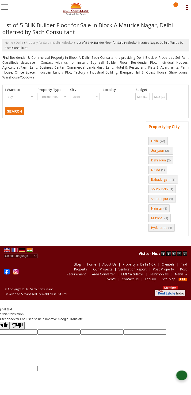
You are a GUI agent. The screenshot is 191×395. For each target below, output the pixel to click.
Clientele (168, 264)
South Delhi (159, 189)
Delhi (19, 43)
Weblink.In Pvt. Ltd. (54, 294)
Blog (77, 264)
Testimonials (159, 274)
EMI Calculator (132, 274)
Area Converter (103, 274)
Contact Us (130, 279)
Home (9, 43)
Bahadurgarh (161, 179)
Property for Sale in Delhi (43, 43)
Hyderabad (159, 227)
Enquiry (150, 279)
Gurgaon (157, 150)
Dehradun (158, 160)
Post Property (163, 269)
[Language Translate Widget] (21, 256)
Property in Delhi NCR (139, 264)
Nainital (156, 208)
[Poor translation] (17, 325)
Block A (68, 43)
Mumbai (157, 218)
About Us (109, 264)
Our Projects (102, 269)
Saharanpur (159, 198)
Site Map (168, 279)
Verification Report (132, 269)
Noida (155, 170)
